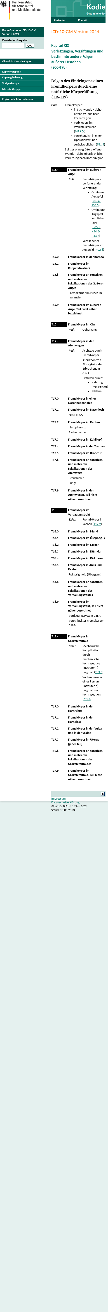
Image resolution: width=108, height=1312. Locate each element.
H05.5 (96, 227)
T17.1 (55, 410)
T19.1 (55, 717)
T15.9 (55, 305)
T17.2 (55, 422)
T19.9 (55, 771)
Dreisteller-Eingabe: (15, 40)
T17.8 (55, 460)
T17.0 (55, 398)
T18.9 (55, 602)
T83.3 (98, 672)
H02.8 (99, 250)
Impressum (58, 798)
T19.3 (55, 739)
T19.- (55, 636)
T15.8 (55, 275)
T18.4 (55, 558)
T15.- (55, 170)
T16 (54, 324)
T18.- (55, 510)
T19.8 (55, 751)
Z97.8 (87, 699)
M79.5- (79, 131)
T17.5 (55, 453)
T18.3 (55, 551)
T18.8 (55, 582)
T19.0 (55, 706)
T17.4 (55, 446)
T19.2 (55, 728)
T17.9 (55, 490)
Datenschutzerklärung (65, 802)
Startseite (59, 20)
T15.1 (55, 264)
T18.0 (55, 531)
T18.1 (55, 538)
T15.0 (55, 257)
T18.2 (55, 545)
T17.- (55, 341)
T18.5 (55, 565)
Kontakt (82, 20)
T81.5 (100, 144)
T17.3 (55, 439)
